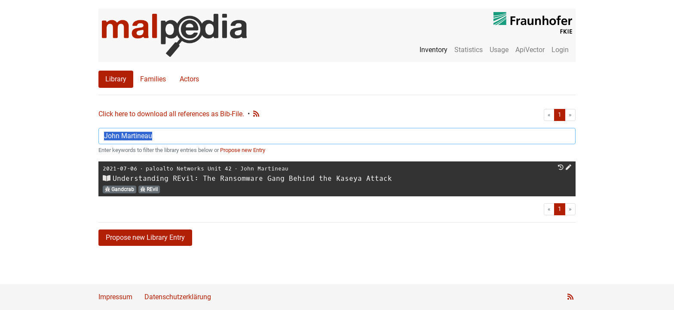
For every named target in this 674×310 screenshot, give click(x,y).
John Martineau (264, 168)
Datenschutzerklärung (177, 297)
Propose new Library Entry (145, 237)
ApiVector (530, 50)
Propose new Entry (242, 150)
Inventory (433, 50)
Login (560, 50)
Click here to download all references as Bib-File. (171, 114)
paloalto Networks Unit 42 (189, 168)
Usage (499, 50)
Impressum (115, 297)
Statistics (468, 50)
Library (115, 79)
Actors (189, 79)
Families (153, 79)
